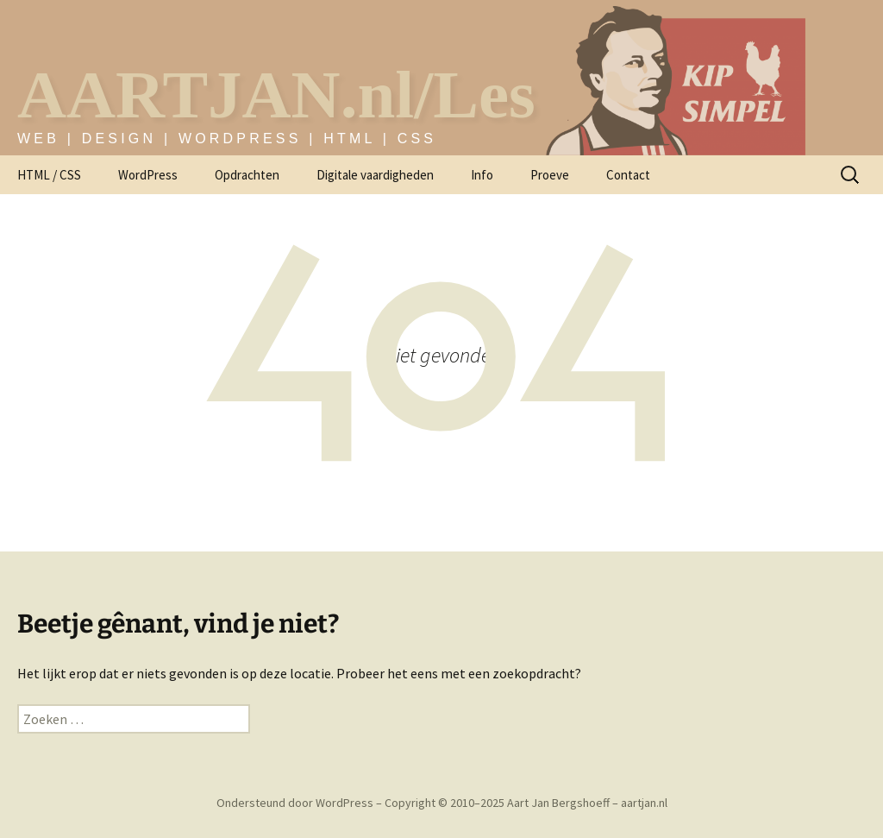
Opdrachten (247, 175)
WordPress (148, 175)
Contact (628, 175)
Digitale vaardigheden (375, 175)
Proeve (549, 175)
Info (482, 175)
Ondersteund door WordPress (296, 802)
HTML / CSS (49, 175)
